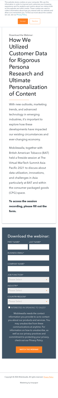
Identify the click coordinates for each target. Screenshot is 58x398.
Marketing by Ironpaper (29, 383)
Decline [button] (35, 21)
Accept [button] (23, 21)
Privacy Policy (22, 15)
